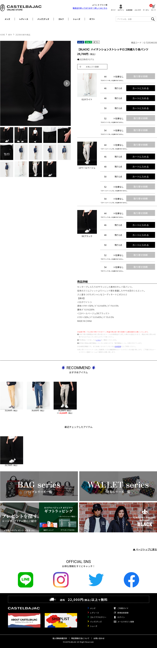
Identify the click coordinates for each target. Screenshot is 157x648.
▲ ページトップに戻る (145, 549)
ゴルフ (61, 19)
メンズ (7, 19)
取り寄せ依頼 (141, 76)
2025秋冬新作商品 (23, 34)
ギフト (92, 19)
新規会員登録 (123, 613)
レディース (23, 19)
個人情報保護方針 (60, 638)
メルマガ (137, 10)
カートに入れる (140, 88)
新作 (10, 34)
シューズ (76, 19)
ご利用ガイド (123, 608)
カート (153, 7)
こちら (98, 340)
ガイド (113, 10)
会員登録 (129, 10)
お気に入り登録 (92, 66)
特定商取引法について (80, 638)
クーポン (146, 10)
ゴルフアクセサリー (98, 617)
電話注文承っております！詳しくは (90, 8)
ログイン (121, 10)
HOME (2, 34)
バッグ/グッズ (43, 19)
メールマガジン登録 (126, 621)
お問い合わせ (98, 638)
